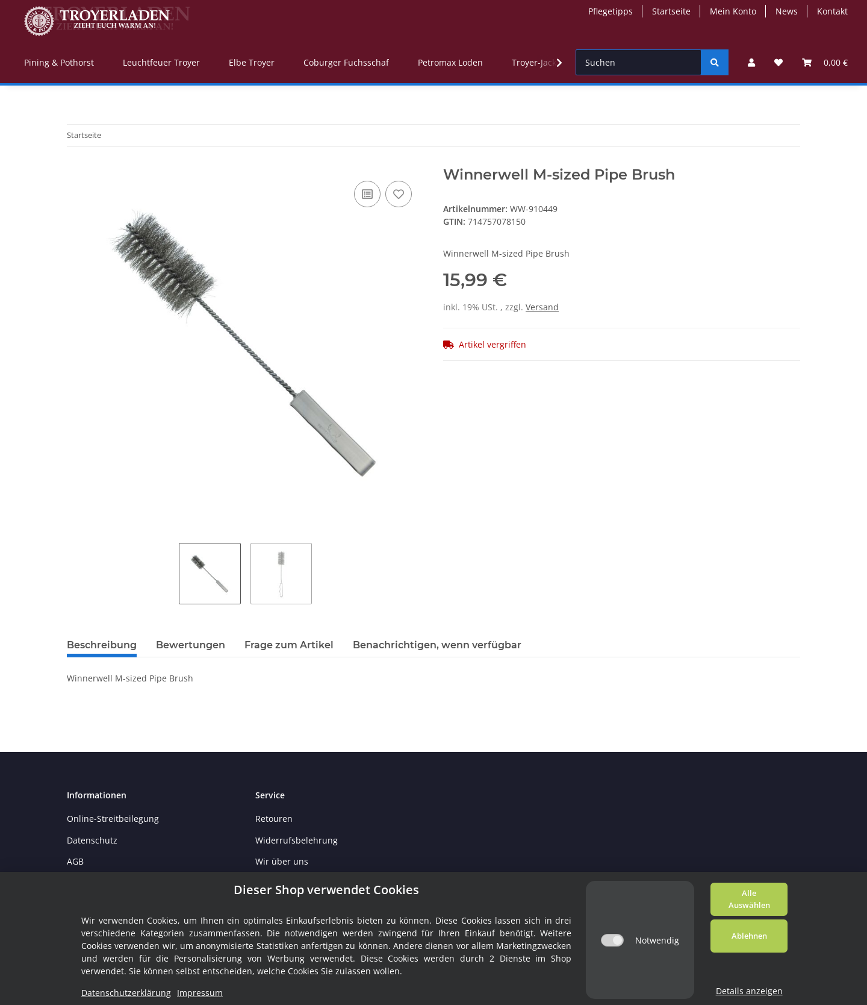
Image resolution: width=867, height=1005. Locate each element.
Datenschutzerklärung (126, 992)
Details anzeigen (749, 991)
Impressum (200, 992)
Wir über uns (281, 861)
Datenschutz (92, 840)
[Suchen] (638, 62)
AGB (75, 861)
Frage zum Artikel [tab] (289, 645)
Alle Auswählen (749, 899)
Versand (542, 307)
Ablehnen (749, 935)
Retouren (274, 818)
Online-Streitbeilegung (113, 818)
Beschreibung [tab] (102, 645)
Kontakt (832, 11)
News (786, 11)
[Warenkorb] (824, 62)
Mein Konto (733, 11)
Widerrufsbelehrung (296, 840)
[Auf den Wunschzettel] (398, 194)
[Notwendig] (612, 940)
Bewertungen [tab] (190, 645)
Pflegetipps (610, 11)
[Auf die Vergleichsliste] (367, 194)
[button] (751, 62)
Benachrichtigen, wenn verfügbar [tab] (437, 645)
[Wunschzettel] (778, 62)
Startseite (671, 11)
